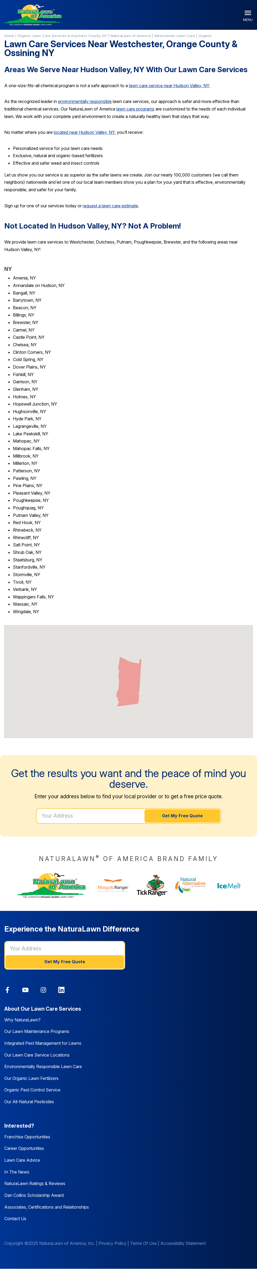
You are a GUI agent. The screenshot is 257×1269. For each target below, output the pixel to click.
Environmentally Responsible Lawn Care (43, 1066)
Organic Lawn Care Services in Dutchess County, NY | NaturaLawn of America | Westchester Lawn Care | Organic (114, 36)
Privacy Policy (112, 1243)
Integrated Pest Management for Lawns (42, 1043)
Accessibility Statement (183, 1243)
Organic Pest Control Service (32, 1090)
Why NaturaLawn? (22, 1019)
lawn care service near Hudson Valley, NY (169, 85)
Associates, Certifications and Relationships (46, 1207)
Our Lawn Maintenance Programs (36, 1031)
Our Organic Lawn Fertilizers (31, 1078)
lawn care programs (135, 109)
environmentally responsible (85, 101)
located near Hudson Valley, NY (84, 132)
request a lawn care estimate (110, 205)
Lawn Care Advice (22, 1160)
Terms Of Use (143, 1243)
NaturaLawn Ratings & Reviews (34, 1183)
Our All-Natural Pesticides (29, 1101)
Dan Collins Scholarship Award (34, 1195)
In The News (16, 1172)
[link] (7, 990)
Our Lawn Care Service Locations (37, 1055)
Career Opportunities (24, 1148)
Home (9, 36)
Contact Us (15, 1218)
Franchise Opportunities (27, 1136)
